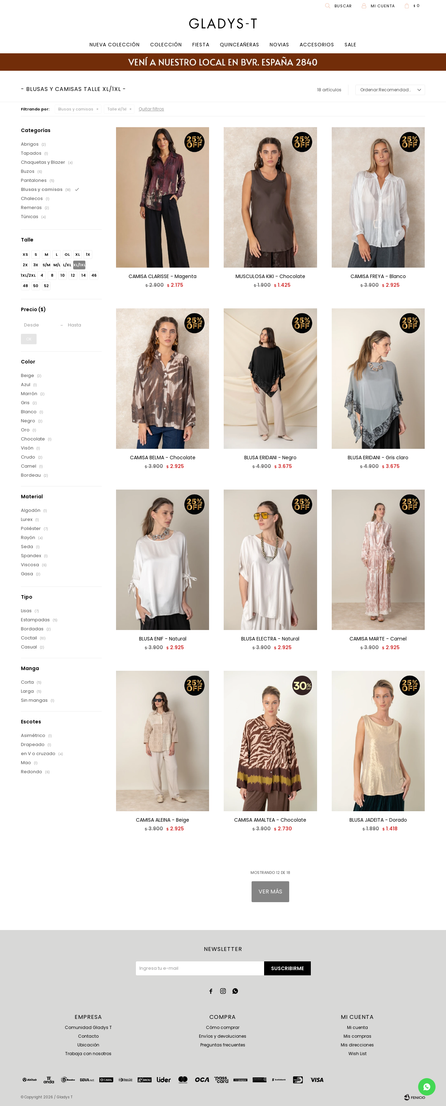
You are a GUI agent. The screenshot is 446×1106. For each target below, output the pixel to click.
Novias (279, 44)
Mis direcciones (357, 1045)
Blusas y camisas (75, 109)
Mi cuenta (357, 1027)
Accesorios (317, 44)
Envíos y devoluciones (222, 1036)
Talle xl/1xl (116, 109)
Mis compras (357, 1036)
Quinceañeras (239, 44)
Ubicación (88, 1045)
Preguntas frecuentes (222, 1045)
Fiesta (200, 44)
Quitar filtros (151, 109)
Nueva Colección (115, 44)
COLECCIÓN (166, 44)
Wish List (357, 1054)
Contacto (88, 1036)
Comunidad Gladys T (88, 1027)
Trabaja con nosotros (88, 1054)
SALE (350, 44)
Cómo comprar (222, 1027)
